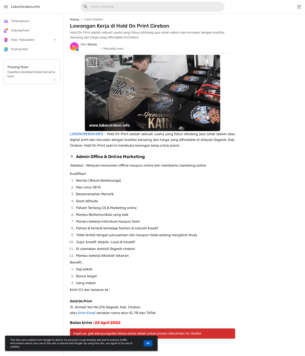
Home (74, 19)
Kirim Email (87, 313)
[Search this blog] (85, 7)
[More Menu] (299, 7)
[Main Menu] (6, 7)
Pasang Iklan (17, 67)
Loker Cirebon (93, 19)
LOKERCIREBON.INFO (86, 134)
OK (148, 343)
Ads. (55, 79)
